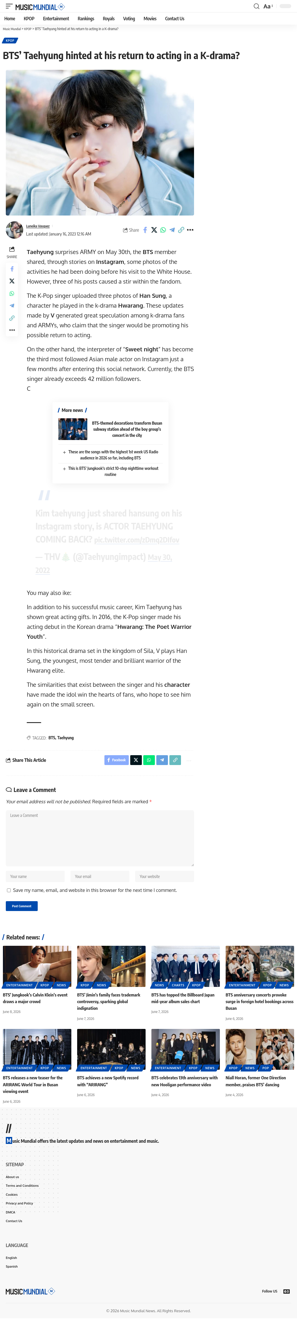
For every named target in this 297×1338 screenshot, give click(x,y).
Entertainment (19, 1001)
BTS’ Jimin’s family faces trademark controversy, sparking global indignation (110, 1017)
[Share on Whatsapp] (163, 231)
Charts (178, 1001)
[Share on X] (154, 231)
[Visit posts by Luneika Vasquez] (14, 231)
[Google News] (286, 1311)
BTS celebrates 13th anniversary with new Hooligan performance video (182, 1100)
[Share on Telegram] (172, 231)
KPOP (10, 41)
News (61, 1001)
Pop (265, 1084)
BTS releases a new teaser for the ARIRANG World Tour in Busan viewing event (34, 1100)
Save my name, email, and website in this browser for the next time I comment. (95, 905)
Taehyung (67, 744)
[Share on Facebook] (145, 231)
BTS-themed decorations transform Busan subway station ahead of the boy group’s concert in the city (128, 430)
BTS (53, 744)
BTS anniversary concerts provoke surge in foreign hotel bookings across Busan (258, 1017)
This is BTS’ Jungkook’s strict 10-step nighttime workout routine (112, 468)
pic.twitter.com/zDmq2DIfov (87, 545)
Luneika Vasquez (40, 227)
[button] (11, 6)
